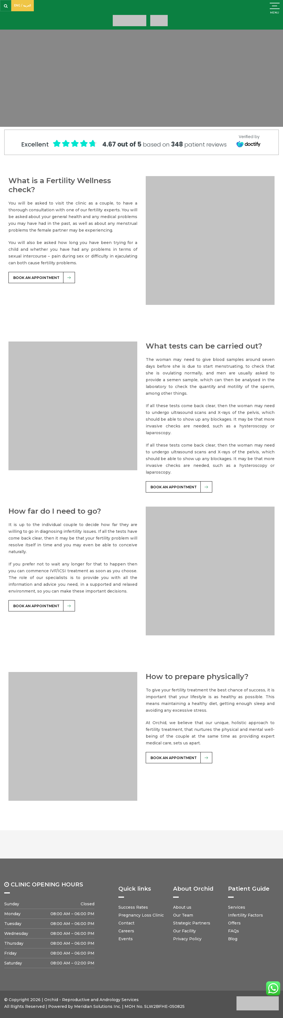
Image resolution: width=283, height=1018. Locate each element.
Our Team (183, 915)
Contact (126, 923)
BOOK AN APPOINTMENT (36, 278)
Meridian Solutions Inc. (97, 1006)
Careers (126, 930)
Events (125, 938)
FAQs (233, 930)
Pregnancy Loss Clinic (141, 915)
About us (182, 907)
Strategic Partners (191, 923)
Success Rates (133, 907)
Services (236, 907)
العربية (27, 5)
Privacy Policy (187, 938)
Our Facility (184, 930)
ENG (17, 5)
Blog (232, 938)
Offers (234, 923)
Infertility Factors (245, 915)
